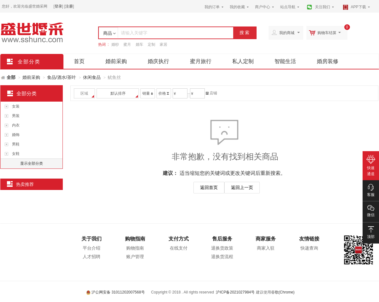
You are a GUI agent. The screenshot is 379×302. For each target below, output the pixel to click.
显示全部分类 (31, 163)
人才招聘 (91, 256)
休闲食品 (92, 77)
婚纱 (115, 44)
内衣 (16, 125)
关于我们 (91, 238)
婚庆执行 (158, 61)
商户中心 (262, 7)
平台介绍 (91, 248)
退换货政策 (222, 248)
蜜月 (127, 44)
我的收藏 (237, 7)
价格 (163, 93)
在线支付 (178, 248)
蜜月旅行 (200, 61)
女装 (16, 106)
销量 (147, 93)
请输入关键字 (134, 32)
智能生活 (285, 61)
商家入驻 (266, 248)
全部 (11, 77)
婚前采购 (116, 61)
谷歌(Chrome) (283, 292)
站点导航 (287, 7)
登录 (58, 6)
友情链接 (309, 238)
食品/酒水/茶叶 (61, 77)
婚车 (139, 44)
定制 (151, 44)
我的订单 (212, 7)
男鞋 (16, 144)
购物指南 (135, 238)
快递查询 (309, 248)
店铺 (211, 93)
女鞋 (16, 153)
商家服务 (266, 238)
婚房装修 (327, 61)
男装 (16, 116)
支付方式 (179, 238)
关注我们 (322, 7)
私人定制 (243, 61)
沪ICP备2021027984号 (235, 292)
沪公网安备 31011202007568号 (115, 292)
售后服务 (222, 238)
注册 (69, 6)
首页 (79, 61)
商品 (107, 33)
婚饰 (16, 135)
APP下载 (358, 7)
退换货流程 (222, 256)
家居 (163, 44)
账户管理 (135, 256)
